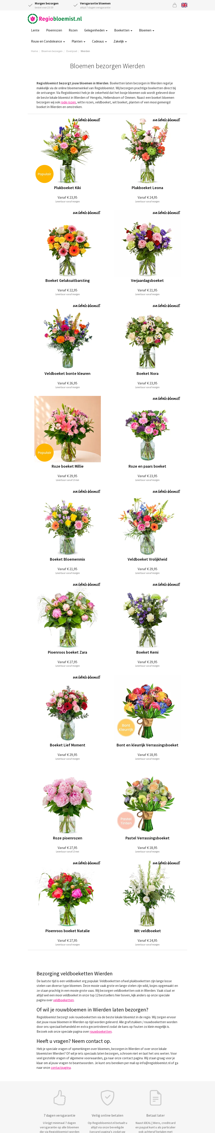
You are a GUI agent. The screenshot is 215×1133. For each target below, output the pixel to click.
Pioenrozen (54, 30)
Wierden (85, 51)
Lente (35, 30)
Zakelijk (120, 41)
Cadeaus (99, 41)
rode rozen (68, 102)
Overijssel (71, 51)
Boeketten (123, 30)
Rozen (73, 30)
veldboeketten (63, 1000)
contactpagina (61, 1067)
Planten (78, 41)
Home (34, 51)
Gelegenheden (96, 30)
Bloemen (146, 30)
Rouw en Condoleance (48, 41)
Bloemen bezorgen (52, 51)
